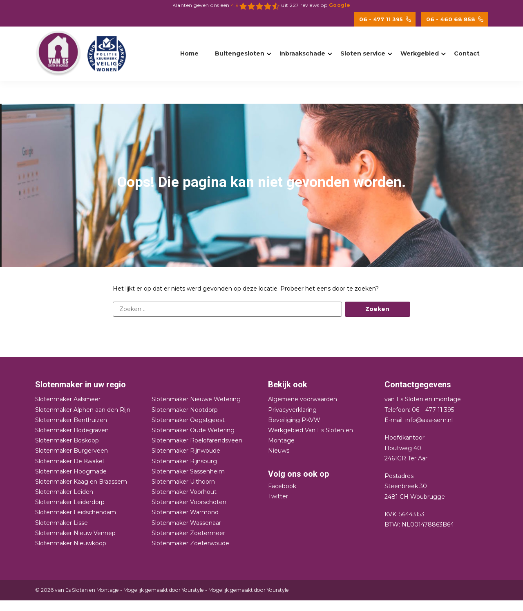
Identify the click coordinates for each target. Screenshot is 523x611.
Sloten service (362, 53)
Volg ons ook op (298, 474)
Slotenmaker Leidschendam (75, 512)
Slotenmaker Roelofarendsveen (197, 440)
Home (189, 53)
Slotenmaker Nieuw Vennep (75, 533)
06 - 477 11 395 (385, 19)
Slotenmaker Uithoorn (183, 481)
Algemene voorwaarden (302, 399)
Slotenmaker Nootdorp (185, 409)
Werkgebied (419, 53)
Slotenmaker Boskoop (67, 440)
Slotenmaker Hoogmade (71, 471)
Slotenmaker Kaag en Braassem (81, 481)
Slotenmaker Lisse (61, 523)
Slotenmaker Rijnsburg (184, 461)
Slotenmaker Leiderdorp (70, 502)
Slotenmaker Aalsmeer (68, 399)
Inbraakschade (302, 53)
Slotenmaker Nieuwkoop (70, 543)
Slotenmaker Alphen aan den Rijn (82, 409)
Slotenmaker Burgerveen (71, 450)
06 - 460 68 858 (454, 19)
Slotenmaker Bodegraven (72, 430)
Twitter (278, 496)
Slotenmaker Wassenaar (186, 523)
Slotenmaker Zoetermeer (188, 533)
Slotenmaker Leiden (64, 491)
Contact (467, 53)
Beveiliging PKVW (294, 420)
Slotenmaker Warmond (185, 512)
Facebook (282, 486)
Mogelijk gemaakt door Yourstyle (163, 590)
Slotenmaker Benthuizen (71, 420)
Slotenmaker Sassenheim (188, 471)
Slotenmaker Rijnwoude (186, 450)
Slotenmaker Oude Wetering (193, 430)
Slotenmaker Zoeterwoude (190, 543)
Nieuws (278, 450)
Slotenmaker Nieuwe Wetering (196, 399)
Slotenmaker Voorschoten (189, 502)
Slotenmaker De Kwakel (69, 461)
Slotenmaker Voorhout (184, 491)
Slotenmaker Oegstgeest (188, 420)
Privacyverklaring (292, 409)
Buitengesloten (239, 53)
